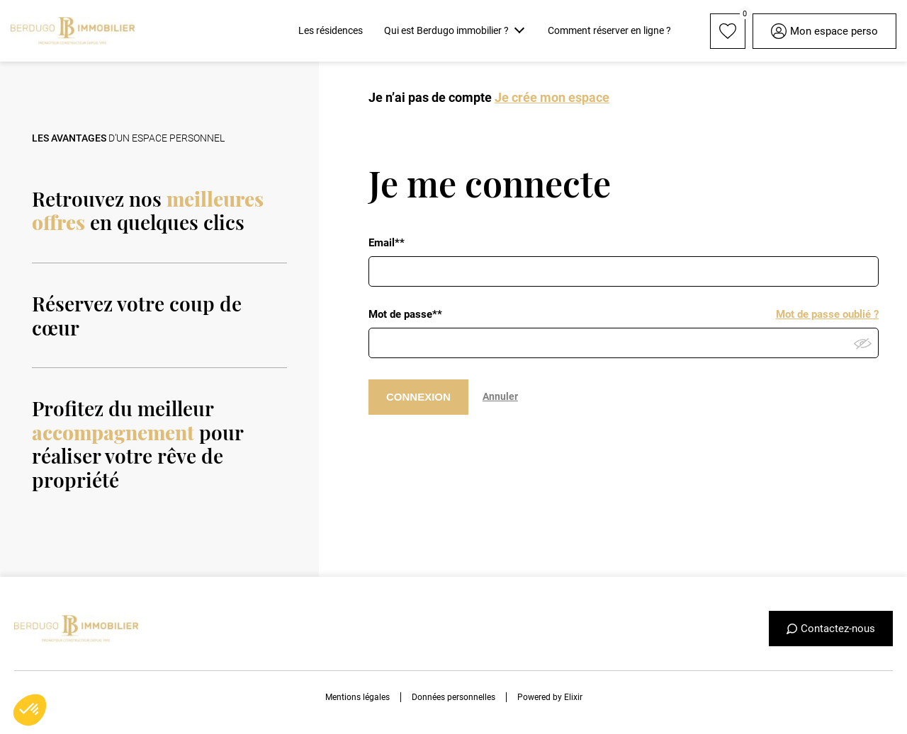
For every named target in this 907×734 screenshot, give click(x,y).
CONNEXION (418, 397)
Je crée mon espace (552, 97)
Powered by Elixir (549, 697)
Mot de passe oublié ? (827, 314)
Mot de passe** (405, 314)
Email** (386, 242)
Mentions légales (357, 697)
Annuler (500, 396)
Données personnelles (453, 697)
